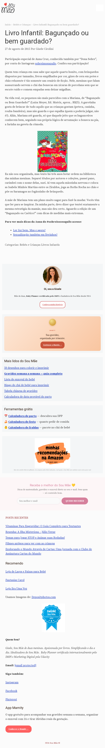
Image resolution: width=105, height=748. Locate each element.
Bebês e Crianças (22, 24)
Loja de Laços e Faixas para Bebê (25, 571)
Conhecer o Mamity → (52, 345)
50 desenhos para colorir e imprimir (26, 368)
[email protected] (25, 665)
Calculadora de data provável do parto (28, 396)
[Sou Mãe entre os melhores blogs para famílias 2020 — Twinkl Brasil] (52, 618)
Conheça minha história (52, 305)
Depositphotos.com (44, 597)
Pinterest (11, 699)
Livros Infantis (50, 245)
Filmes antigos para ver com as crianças (30, 543)
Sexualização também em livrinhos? (35, 234)
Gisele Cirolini (44, 49)
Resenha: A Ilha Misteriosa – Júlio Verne (30, 532)
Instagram (11, 682)
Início (8, 24)
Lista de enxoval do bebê (19, 379)
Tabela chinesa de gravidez (20, 391)
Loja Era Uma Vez (16, 588)
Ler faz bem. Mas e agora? (29, 230)
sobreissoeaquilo (45, 63)
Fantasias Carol (14, 580)
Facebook (11, 691)
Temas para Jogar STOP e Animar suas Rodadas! (35, 537)
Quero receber (75, 501)
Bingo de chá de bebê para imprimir (26, 385)
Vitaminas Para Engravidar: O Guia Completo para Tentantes (43, 526)
